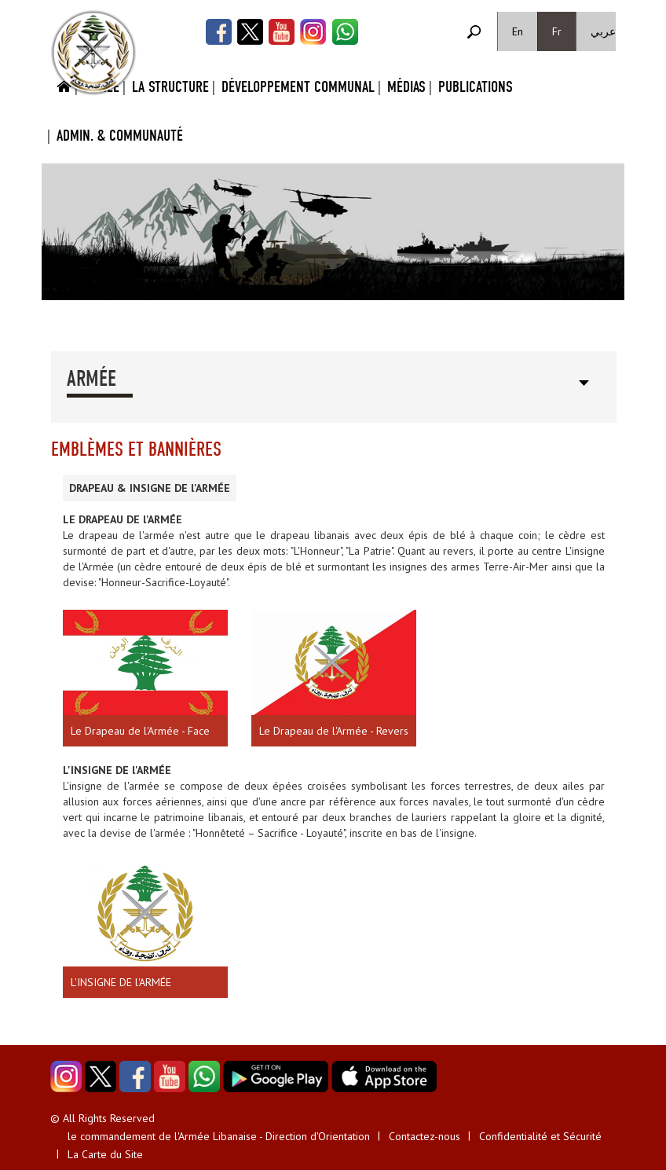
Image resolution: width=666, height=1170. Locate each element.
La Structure (170, 87)
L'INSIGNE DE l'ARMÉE (121, 982)
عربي (603, 31)
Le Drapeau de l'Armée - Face (140, 731)
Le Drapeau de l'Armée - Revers (333, 731)
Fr (557, 31)
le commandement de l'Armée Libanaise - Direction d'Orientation (219, 1136)
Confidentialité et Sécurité (540, 1136)
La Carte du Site (105, 1154)
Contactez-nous (424, 1136)
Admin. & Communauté (120, 136)
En (517, 31)
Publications (475, 87)
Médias (406, 87)
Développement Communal (298, 87)
